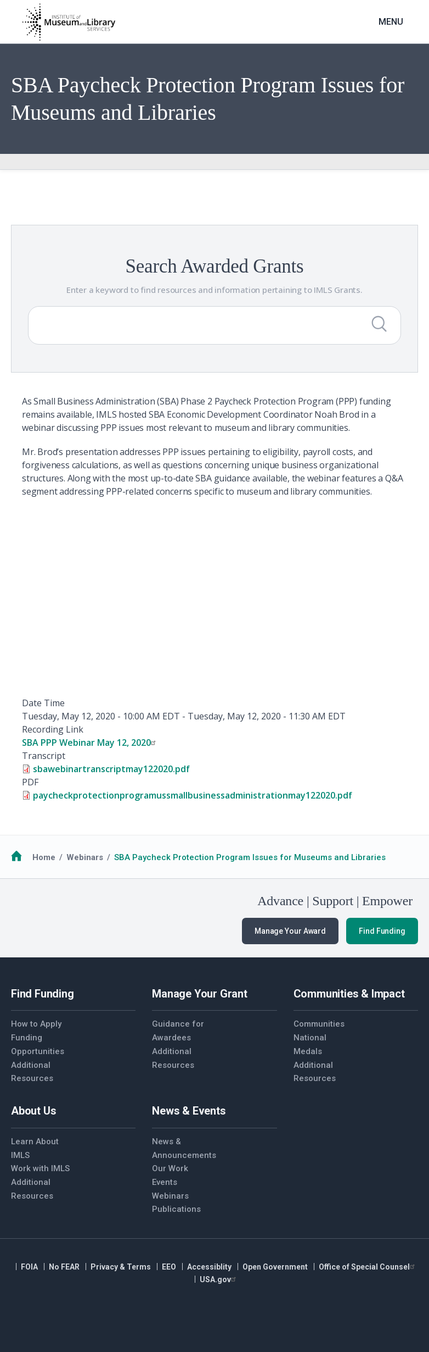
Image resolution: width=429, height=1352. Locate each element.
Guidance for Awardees (178, 1031)
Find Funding (382, 931)
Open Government (275, 1266)
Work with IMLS (40, 1168)
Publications (176, 1209)
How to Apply (36, 1024)
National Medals (309, 1044)
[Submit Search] (379, 323)
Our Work (170, 1168)
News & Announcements (183, 1148)
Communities (319, 1024)
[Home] (68, 22)
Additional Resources (32, 1072)
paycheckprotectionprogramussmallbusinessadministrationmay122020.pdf (192, 795)
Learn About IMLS (35, 1148)
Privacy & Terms (121, 1266)
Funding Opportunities (37, 1044)
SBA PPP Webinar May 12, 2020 (90, 742)
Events (164, 1182)
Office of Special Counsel (368, 1266)
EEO (169, 1266)
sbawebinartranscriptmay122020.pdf (111, 769)
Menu (391, 21)
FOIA (29, 1266)
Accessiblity (209, 1266)
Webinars (84, 857)
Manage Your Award (290, 931)
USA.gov (219, 1279)
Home (43, 857)
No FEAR (64, 1266)
